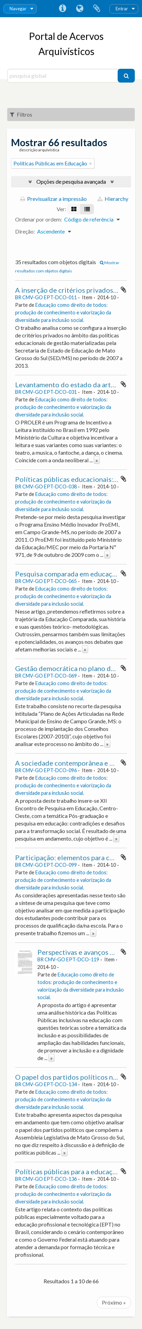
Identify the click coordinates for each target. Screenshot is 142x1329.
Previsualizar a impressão (53, 198)
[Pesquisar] (126, 76)
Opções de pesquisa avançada (71, 181)
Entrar (122, 8)
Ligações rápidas (62, 8)
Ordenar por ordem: (38, 219)
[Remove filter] (90, 163)
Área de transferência (96, 8)
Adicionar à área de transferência (123, 289)
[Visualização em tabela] (87, 209)
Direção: (25, 231)
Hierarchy (112, 198)
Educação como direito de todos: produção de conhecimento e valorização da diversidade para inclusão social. (63, 312)
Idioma (79, 8)
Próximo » (114, 1302)
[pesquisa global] (63, 76)
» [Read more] (96, 460)
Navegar (18, 8)
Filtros (21, 114)
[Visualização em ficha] (74, 209)
